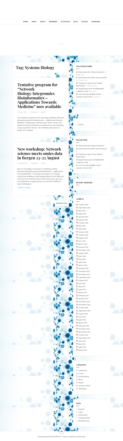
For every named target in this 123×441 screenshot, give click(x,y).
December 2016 (84, 302)
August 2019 (83, 238)
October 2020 (83, 223)
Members (53, 22)
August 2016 (83, 314)
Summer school (84, 385)
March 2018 (83, 265)
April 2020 (82, 229)
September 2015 (84, 338)
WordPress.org (83, 421)
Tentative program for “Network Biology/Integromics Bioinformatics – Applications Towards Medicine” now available (39, 95)
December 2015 (84, 329)
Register (81, 409)
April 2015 (82, 347)
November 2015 (84, 332)
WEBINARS (95, 22)
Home (25, 22)
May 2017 (82, 286)
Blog (76, 22)
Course (81, 373)
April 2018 (82, 262)
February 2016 (84, 326)
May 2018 (82, 259)
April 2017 (82, 289)
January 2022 (83, 217)
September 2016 (84, 311)
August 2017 (83, 280)
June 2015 (82, 341)
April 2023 (82, 214)
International (84, 376)
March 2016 (83, 323)
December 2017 (84, 271)
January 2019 (83, 247)
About (42, 22)
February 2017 (84, 295)
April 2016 (82, 320)
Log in (80, 412)
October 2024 (83, 205)
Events (85, 22)
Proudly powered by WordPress (49, 437)
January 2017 (83, 298)
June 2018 (82, 256)
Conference (83, 370)
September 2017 (84, 277)
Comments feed (84, 418)
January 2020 (83, 232)
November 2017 (84, 274)
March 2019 (83, 244)
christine (34, 112)
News (34, 22)
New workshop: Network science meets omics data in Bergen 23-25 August (39, 153)
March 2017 (83, 292)
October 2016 (83, 308)
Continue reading (28, 188)
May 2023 (82, 211)
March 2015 (83, 350)
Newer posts (61, 203)
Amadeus (71, 437)
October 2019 (83, 235)
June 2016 (82, 317)
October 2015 (83, 335)
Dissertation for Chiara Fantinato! (91, 72)
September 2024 (84, 208)
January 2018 (83, 268)
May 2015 (82, 344)
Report (81, 382)
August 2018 (83, 253)
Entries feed (82, 415)
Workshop (82, 389)
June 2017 (82, 283)
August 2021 (83, 220)
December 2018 (84, 250)
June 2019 (82, 241)
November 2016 (84, 305)
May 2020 (82, 226)
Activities (65, 22)
